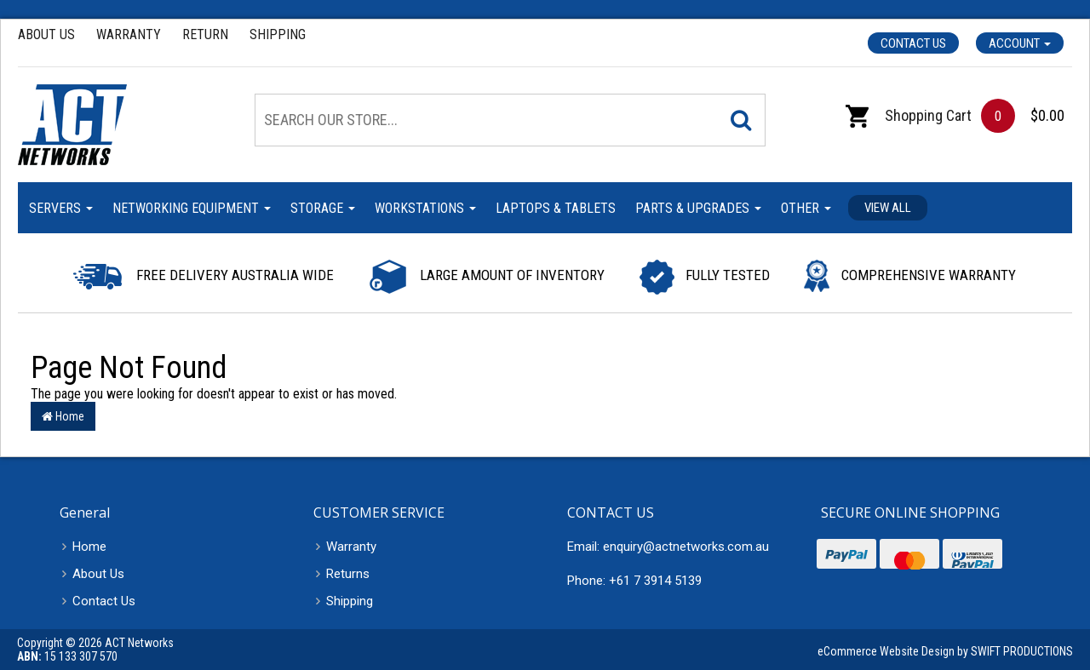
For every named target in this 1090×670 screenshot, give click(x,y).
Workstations (425, 208)
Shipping (278, 34)
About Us (46, 34)
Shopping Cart (909, 115)
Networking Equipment (191, 208)
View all (887, 207)
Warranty (128, 34)
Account (1020, 43)
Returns (348, 573)
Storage (322, 208)
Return (205, 34)
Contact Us (913, 43)
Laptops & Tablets (556, 208)
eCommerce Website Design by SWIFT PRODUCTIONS (945, 651)
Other (806, 208)
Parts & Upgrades (698, 208)
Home (63, 416)
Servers (61, 208)
